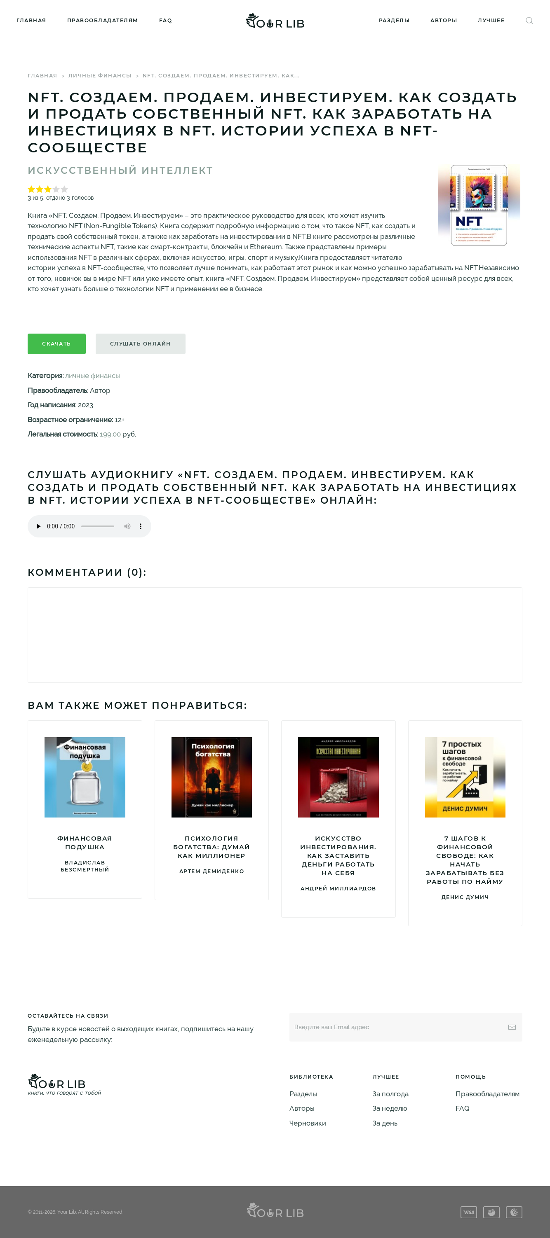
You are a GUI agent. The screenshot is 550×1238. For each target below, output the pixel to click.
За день (385, 1123)
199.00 (110, 434)
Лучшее (491, 20)
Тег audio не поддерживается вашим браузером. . (89, 526)
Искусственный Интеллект (121, 170)
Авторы (443, 20)
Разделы (394, 20)
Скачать (56, 344)
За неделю (390, 1108)
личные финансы (100, 75)
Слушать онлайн (140, 344)
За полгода (391, 1094)
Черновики (307, 1123)
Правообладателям (103, 20)
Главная (31, 20)
